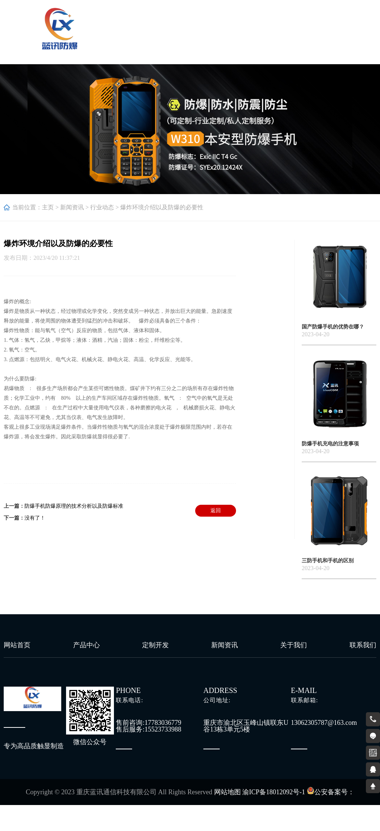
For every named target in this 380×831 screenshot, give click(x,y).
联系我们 (363, 645)
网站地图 (227, 792)
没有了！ (34, 518)
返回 (215, 510)
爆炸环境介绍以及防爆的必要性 (161, 207)
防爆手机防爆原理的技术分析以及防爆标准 (73, 506)
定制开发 (155, 645)
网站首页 (17, 645)
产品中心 (86, 645)
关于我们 (293, 645)
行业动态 (102, 207)
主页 (48, 207)
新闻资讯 (72, 207)
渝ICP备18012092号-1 (273, 792)
